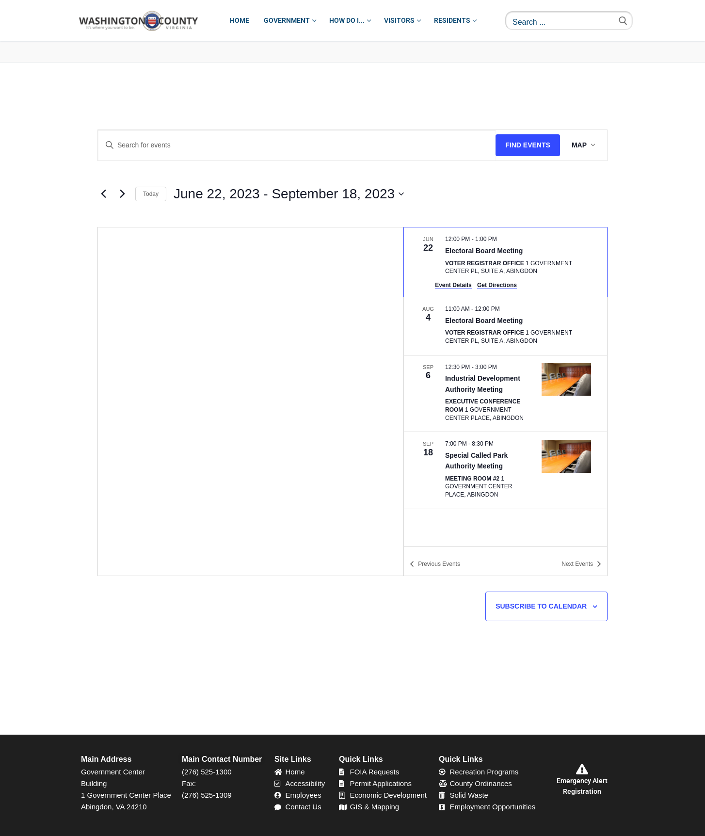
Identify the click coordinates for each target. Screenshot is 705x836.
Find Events (527, 145)
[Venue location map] (250, 401)
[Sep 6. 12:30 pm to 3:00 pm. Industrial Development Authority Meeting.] (505, 394)
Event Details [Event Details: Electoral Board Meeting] (453, 285)
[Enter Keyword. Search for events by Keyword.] (297, 145)
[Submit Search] (623, 20)
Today (151, 194)
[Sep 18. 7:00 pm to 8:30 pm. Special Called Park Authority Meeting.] (505, 470)
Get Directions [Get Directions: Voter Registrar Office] (497, 285)
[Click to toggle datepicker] (289, 194)
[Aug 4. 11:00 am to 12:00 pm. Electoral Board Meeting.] (505, 326)
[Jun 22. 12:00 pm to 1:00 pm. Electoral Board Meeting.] (505, 262)
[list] (505, 386)
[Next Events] (122, 194)
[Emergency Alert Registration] (582, 769)
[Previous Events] (103, 194)
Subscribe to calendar (541, 606)
